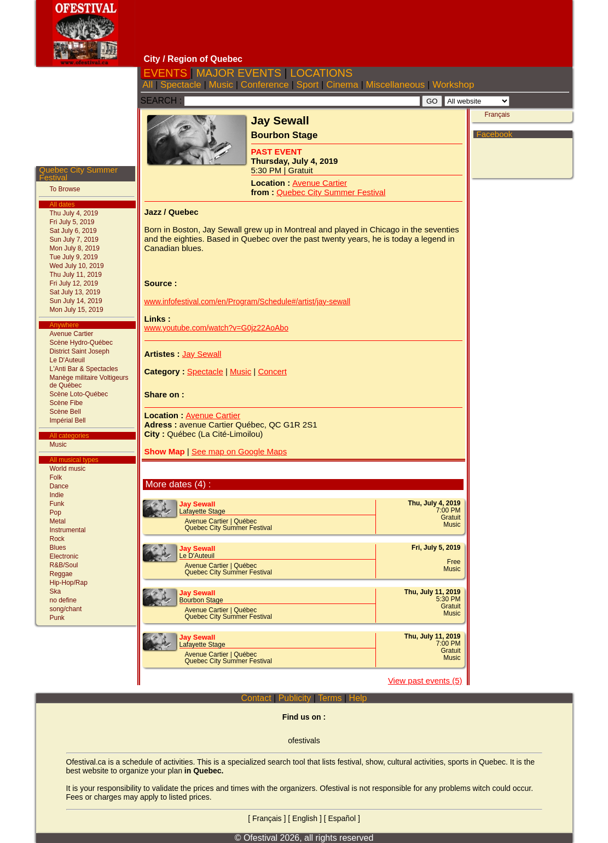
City (152, 59)
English (304, 818)
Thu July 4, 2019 (74, 213)
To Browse (65, 189)
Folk (56, 477)
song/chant (66, 609)
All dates (62, 204)
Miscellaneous (395, 84)
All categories (69, 436)
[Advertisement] (355, 27)
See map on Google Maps (239, 451)
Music (58, 444)
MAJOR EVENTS (239, 73)
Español (342, 818)
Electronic (64, 556)
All (148, 84)
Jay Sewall (202, 353)
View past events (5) (425, 680)
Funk (57, 504)
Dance (59, 486)
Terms (330, 698)
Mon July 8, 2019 (75, 248)
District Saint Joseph (79, 351)
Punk (57, 618)
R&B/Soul (64, 565)
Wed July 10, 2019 (77, 266)
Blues (58, 547)
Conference (264, 84)
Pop (55, 512)
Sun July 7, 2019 (74, 239)
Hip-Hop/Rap (69, 582)
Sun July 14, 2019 (76, 301)
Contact (256, 698)
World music (68, 468)
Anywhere (64, 325)
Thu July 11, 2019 (76, 274)
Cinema (342, 84)
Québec (245, 521)
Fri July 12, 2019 (74, 283)
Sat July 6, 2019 (73, 231)
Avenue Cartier (72, 334)
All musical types (74, 460)
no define (63, 600)
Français (497, 114)
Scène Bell (65, 411)
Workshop (453, 84)
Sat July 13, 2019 (75, 292)
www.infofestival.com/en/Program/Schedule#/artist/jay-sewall (247, 301)
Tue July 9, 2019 (74, 257)
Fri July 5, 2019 (72, 222)
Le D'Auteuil (67, 360)
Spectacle (181, 84)
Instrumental (68, 530)
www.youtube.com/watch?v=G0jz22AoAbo (216, 327)
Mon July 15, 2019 (76, 310)
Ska (55, 591)
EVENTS (165, 73)
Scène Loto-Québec (79, 394)
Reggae (61, 574)
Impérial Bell (68, 420)
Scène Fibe (66, 403)
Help (357, 698)
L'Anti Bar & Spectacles (84, 369)
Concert (272, 371)
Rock (57, 539)
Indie (57, 495)
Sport (307, 84)
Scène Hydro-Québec (81, 342)
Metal (58, 521)
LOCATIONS (321, 73)
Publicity (294, 698)
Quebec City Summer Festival (78, 173)
